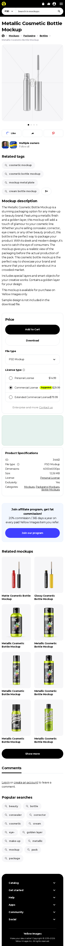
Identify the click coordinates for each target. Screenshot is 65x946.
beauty (11, 806)
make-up (12, 841)
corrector (37, 814)
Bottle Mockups (50, 489)
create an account (26, 782)
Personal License (50, 477)
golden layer (32, 832)
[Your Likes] (49, 4)
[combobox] (39, 11)
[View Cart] (43, 4)
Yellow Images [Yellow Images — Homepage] (33, 933)
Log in (6, 782)
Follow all (24, 146)
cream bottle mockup (20, 191)
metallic (35, 841)
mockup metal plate (19, 182)
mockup (12, 849)
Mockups (29, 486)
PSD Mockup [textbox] (16, 359)
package (12, 858)
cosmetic (13, 823)
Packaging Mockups (47, 486)
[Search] (59, 11)
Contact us (46, 407)
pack (32, 849)
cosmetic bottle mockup (22, 173)
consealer (13, 814)
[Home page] (3, 35)
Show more (32, 753)
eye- (10, 832)
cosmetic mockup (18, 165)
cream (34, 823)
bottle (32, 806)
